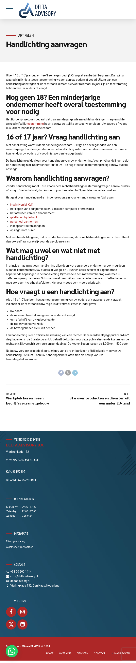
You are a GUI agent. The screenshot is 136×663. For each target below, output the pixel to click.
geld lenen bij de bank (24, 217)
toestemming (35, 123)
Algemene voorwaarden (19, 547)
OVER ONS (65, 653)
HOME (49, 653)
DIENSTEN (82, 653)
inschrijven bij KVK (21, 204)
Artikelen (26, 35)
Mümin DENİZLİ (31, 646)
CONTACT (99, 653)
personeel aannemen (24, 221)
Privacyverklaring (15, 541)
